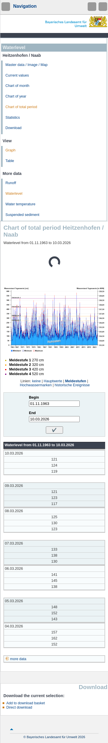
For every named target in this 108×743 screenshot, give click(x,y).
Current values (17, 75)
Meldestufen (75, 381)
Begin (34, 397)
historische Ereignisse (72, 385)
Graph (10, 150)
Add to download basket (25, 703)
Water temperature (20, 204)
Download (13, 128)
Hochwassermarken (36, 385)
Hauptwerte (53, 381)
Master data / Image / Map (26, 65)
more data (18, 659)
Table (9, 161)
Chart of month (17, 86)
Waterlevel (13, 194)
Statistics (12, 118)
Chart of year (15, 96)
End (32, 413)
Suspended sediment (22, 215)
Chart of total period (21, 107)
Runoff (10, 183)
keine (36, 381)
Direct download (19, 707)
